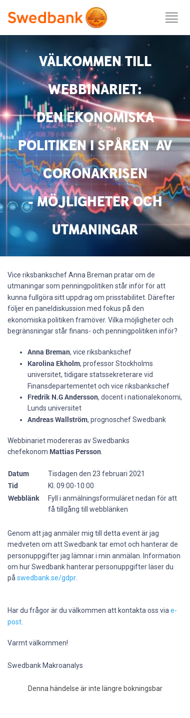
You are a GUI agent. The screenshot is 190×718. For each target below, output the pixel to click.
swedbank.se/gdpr (46, 578)
